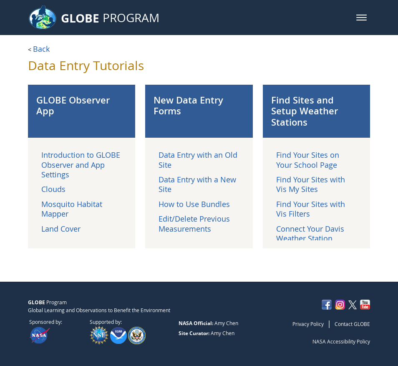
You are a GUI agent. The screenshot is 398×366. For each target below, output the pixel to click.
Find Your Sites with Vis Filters (310, 209)
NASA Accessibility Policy (341, 341)
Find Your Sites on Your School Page (307, 159)
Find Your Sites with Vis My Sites (310, 184)
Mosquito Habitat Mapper (71, 209)
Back (41, 49)
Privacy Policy (308, 324)
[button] (361, 17)
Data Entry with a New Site (197, 184)
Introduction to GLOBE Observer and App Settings (80, 164)
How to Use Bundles (194, 204)
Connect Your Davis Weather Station (310, 233)
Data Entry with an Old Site (198, 159)
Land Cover (61, 229)
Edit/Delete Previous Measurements (194, 223)
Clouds (53, 189)
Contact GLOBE (352, 324)
